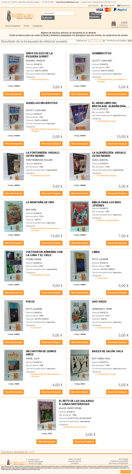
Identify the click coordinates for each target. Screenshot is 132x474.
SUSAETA (37, 64)
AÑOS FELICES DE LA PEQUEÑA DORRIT (44, 55)
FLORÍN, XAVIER (33, 259)
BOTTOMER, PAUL (101, 358)
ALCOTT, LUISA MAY (102, 60)
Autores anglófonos (40, 79)
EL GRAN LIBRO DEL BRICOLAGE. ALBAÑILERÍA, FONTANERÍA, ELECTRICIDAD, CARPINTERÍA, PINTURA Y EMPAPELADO (110, 104)
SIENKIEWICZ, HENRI (102, 309)
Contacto (95, 6)
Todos (26, 26)
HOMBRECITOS (110, 55)
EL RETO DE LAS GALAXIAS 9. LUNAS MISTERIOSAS (77, 402)
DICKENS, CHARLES (35, 60)
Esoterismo (102, 278)
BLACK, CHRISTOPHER (70, 408)
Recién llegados (12, 26)
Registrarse (125, 6)
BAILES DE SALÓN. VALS (110, 353)
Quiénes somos (74, 461)
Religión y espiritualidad (108, 220)
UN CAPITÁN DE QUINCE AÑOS (44, 353)
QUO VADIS (110, 303)
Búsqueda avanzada (95, 15)
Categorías (38, 26)
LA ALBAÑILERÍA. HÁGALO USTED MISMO (110, 154)
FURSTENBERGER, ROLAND (39, 160)
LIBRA (110, 253)
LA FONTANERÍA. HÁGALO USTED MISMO (44, 154)
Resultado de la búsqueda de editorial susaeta (34, 41)
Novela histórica (104, 328)
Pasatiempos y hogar (106, 121)
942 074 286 (49, 2)
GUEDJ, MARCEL (100, 160)
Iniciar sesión (109, 6)
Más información (13, 94)
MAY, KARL (31, 209)
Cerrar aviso (125, 472)
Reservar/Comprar (51, 94)
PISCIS (44, 303)
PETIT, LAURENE (100, 259)
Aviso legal (123, 459)
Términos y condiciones (118, 463)
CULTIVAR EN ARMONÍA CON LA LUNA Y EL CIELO (44, 253)
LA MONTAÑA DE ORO (44, 204)
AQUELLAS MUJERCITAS (44, 104)
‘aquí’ (38, 469)
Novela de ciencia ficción (75, 427)
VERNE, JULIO (32, 358)
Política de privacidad (119, 461)
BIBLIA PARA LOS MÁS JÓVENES (110, 204)
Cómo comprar (75, 459)
